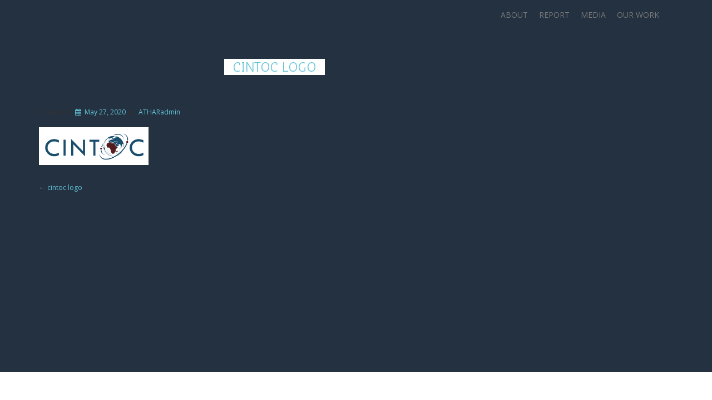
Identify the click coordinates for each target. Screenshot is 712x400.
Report (554, 14)
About (514, 14)
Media (593, 14)
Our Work (638, 14)
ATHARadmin (159, 112)
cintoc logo (275, 67)
